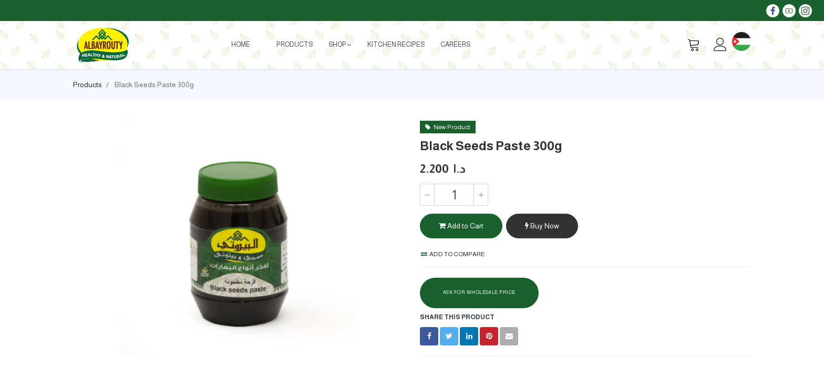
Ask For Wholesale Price (479, 292)
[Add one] (481, 194)
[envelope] (509, 336)
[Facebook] (429, 336)
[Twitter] (449, 336)
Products (87, 84)
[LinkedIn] (469, 336)
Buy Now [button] (542, 226)
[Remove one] (427, 194)
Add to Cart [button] (461, 226)
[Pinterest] (489, 336)
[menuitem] (241, 44)
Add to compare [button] (453, 254)
